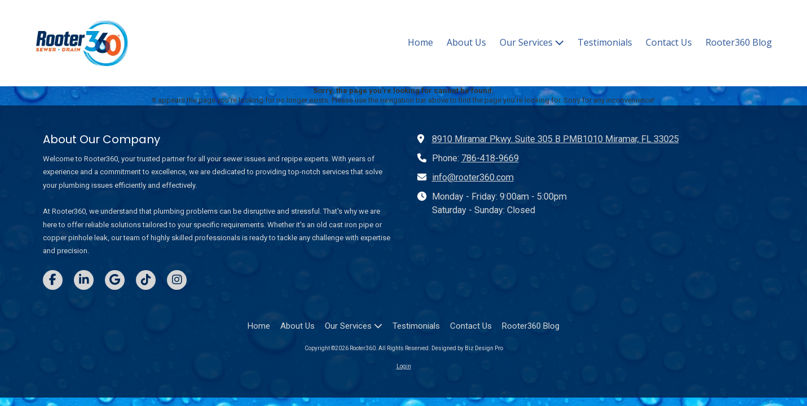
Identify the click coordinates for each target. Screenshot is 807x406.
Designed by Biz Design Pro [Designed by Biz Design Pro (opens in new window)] (467, 348)
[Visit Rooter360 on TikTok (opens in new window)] (146, 280)
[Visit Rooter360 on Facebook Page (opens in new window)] (53, 280)
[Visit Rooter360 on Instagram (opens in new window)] (177, 280)
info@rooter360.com (473, 177)
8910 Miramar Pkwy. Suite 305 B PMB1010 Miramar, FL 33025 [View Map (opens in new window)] (555, 139)
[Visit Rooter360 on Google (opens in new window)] (115, 280)
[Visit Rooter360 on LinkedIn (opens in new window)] (84, 280)
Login (403, 366)
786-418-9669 (490, 158)
